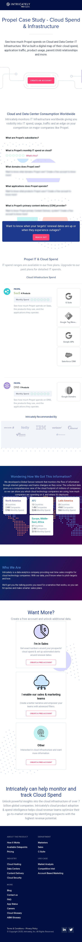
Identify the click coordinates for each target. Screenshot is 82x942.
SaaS (17, 293)
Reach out (41, 237)
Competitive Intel (46, 869)
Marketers (43, 843)
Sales (40, 847)
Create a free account (41, 662)
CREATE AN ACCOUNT (41, 80)
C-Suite (41, 852)
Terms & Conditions (15, 929)
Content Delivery (15, 873)
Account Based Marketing (50, 873)
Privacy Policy (31, 929)
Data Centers (13, 869)
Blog (9, 890)
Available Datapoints (17, 847)
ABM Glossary (14, 917)
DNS (17, 387)
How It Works (13, 843)
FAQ (9, 899)
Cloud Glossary (14, 913)
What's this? (32, 155)
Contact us (12, 895)
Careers (11, 908)
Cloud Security (14, 878)
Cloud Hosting (14, 864)
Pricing (10, 852)
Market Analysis (45, 864)
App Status (12, 904)
